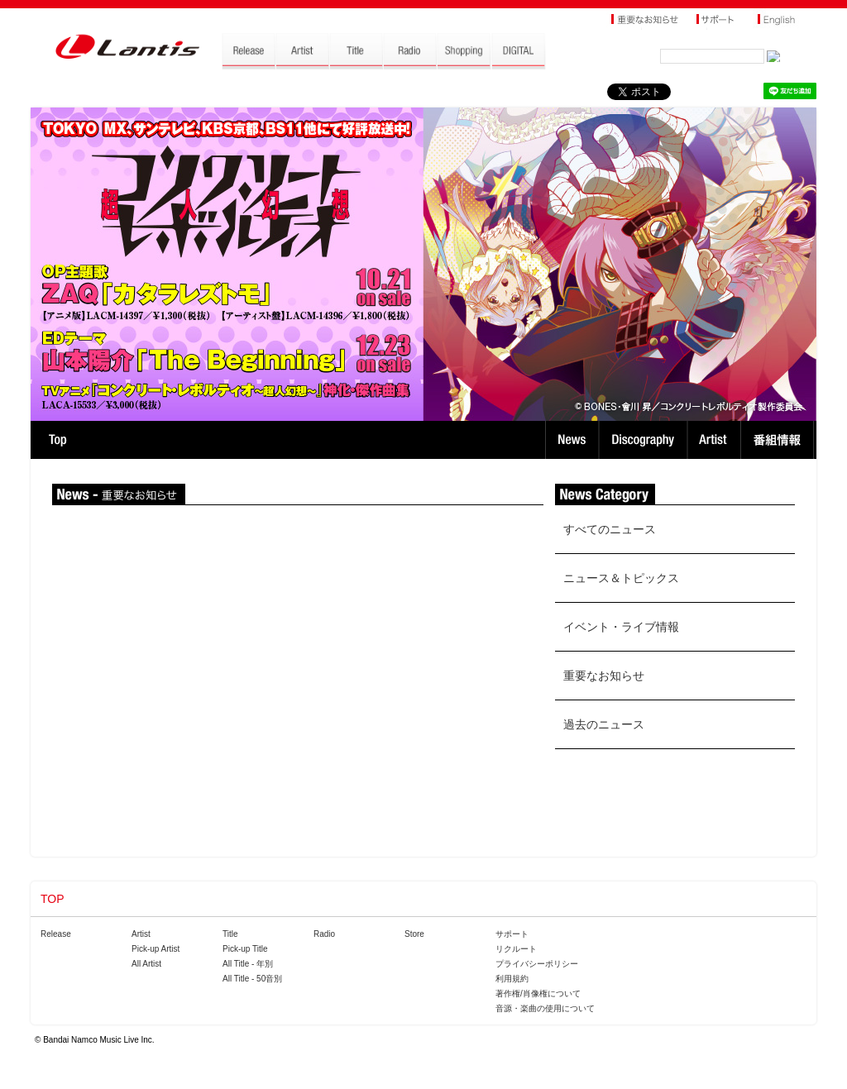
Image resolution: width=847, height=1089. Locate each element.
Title (230, 934)
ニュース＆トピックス (621, 578)
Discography (645, 440)
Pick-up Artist (155, 948)
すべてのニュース (609, 529)
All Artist (146, 963)
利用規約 (512, 978)
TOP (57, 440)
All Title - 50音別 (252, 978)
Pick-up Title (245, 948)
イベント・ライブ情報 (621, 626)
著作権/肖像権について (538, 993)
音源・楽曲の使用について (545, 1008)
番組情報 (779, 440)
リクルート (516, 948)
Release (56, 934)
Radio (324, 934)
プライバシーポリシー (536, 963)
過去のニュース (603, 724)
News (572, 440)
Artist (716, 440)
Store (414, 934)
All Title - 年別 (248, 963)
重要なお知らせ (603, 675)
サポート (512, 934)
